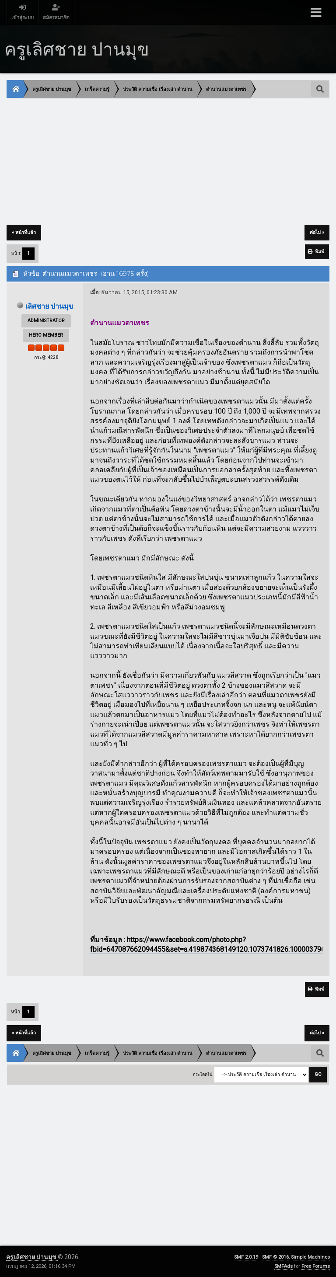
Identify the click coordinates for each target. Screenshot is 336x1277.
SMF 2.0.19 (246, 1257)
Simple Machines (310, 1257)
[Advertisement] (168, 162)
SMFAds (283, 1266)
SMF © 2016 (275, 1257)
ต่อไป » (317, 232)
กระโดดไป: (203, 1075)
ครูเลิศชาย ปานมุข (32, 1256)
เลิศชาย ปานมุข (49, 306)
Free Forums (315, 1266)
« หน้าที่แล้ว (24, 232)
